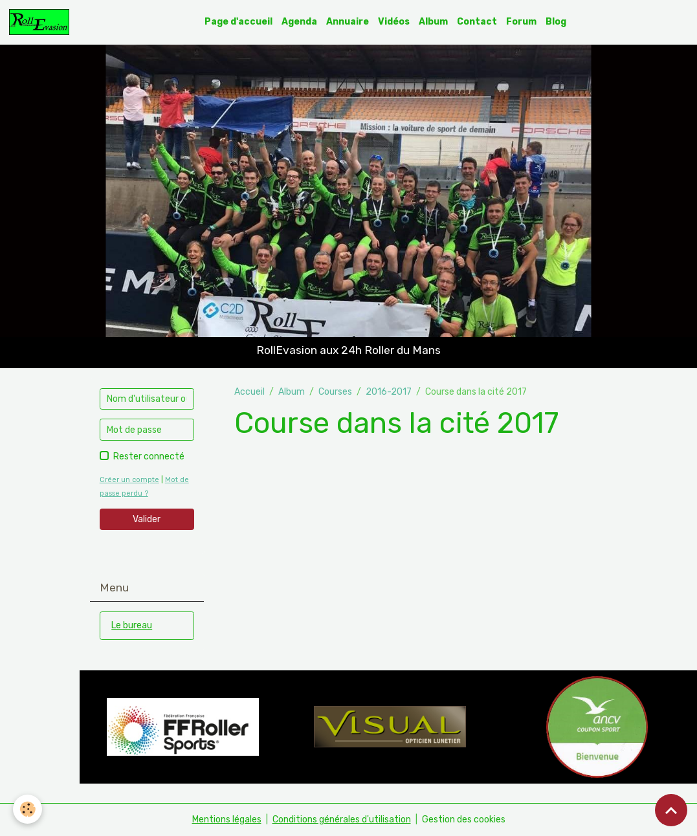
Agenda (299, 21)
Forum (521, 21)
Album (433, 21)
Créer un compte (129, 480)
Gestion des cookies (463, 819)
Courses (335, 391)
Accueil (249, 391)
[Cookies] (27, 809)
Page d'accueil (238, 21)
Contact (477, 21)
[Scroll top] (671, 810)
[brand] (41, 22)
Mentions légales (226, 819)
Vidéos (394, 21)
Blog (556, 21)
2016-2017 (389, 391)
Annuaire (347, 21)
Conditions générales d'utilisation (341, 819)
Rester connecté (148, 456)
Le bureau (131, 625)
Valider (146, 519)
